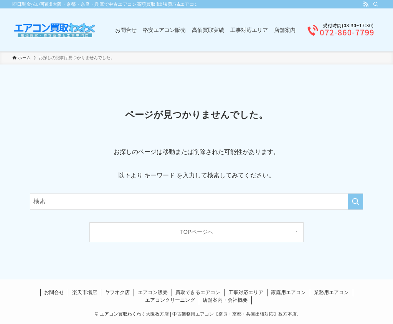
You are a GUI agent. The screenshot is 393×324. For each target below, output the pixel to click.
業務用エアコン (331, 292)
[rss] (366, 4)
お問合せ (54, 292)
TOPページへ (196, 232)
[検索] (376, 4)
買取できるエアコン (197, 292)
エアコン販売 (153, 292)
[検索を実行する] (355, 201)
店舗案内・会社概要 (225, 300)
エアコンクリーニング (170, 300)
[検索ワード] (196, 201)
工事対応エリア (245, 292)
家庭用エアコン (288, 292)
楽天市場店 (84, 292)
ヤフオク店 (117, 292)
